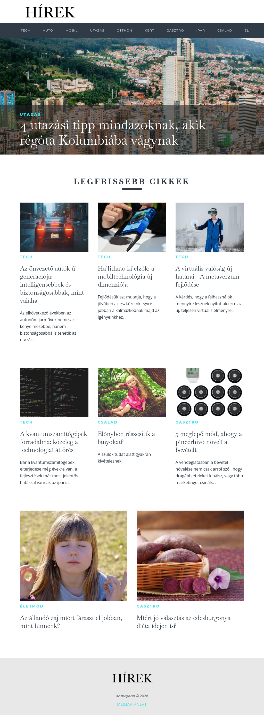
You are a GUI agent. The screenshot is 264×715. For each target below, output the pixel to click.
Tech (26, 257)
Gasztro (187, 422)
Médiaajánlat (132, 704)
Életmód (32, 606)
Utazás (30, 114)
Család (108, 422)
